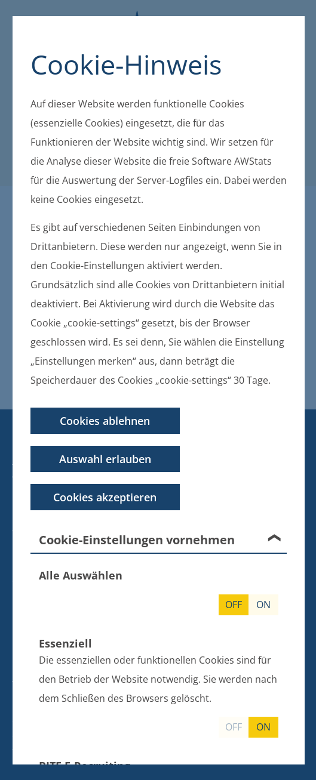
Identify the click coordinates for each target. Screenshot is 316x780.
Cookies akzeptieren (105, 496)
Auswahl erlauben (105, 458)
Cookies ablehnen (105, 420)
